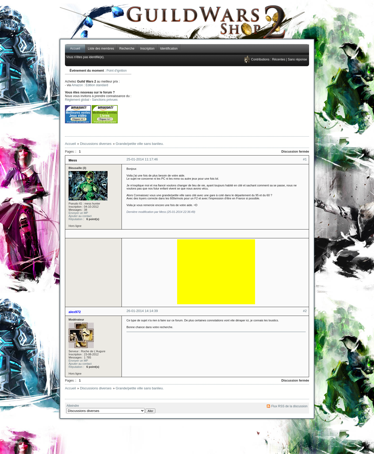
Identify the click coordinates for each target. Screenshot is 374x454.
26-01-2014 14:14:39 (142, 311)
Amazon (77, 85)
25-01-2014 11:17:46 (142, 159)
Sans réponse (297, 59)
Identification (168, 48)
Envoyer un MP (78, 212)
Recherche (126, 48)
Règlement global (77, 99)
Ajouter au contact (80, 216)
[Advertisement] (238, 101)
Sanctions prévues (105, 99)
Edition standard (96, 85)
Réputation (75, 219)
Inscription (147, 48)
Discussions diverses (95, 144)
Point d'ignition (116, 70)
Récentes (278, 59)
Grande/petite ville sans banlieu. (140, 144)
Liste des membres (101, 48)
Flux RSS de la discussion (289, 406)
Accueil (75, 48)
